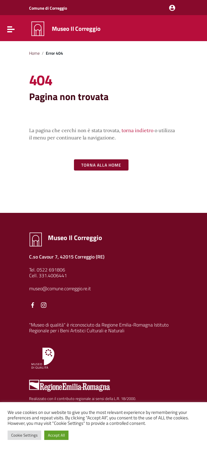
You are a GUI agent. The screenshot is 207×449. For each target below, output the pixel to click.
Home (34, 53)
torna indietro (137, 130)
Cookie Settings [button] (24, 435)
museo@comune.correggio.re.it (60, 288)
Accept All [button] (56, 435)
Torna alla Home (101, 165)
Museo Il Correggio (76, 28)
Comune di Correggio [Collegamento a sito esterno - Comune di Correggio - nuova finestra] (48, 8)
